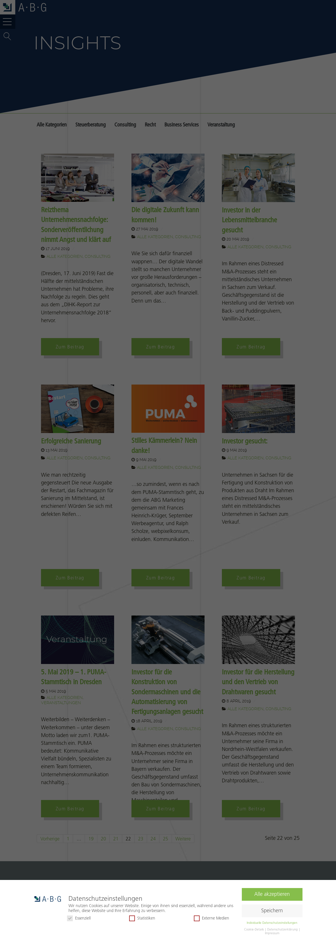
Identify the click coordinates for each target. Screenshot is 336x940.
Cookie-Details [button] (254, 928)
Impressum (272, 932)
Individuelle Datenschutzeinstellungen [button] (272, 922)
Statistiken (142, 917)
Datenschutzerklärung (282, 928)
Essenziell (79, 917)
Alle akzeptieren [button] (272, 893)
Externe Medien (211, 917)
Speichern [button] (272, 910)
